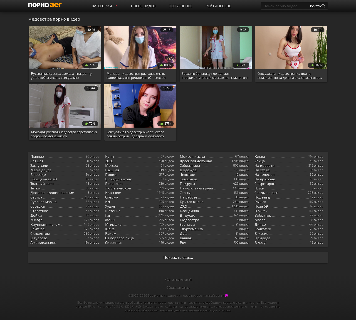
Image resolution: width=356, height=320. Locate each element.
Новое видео (143, 6)
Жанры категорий (178, 279)
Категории (105, 6)
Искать (317, 6)
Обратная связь (178, 287)
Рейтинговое (218, 6)
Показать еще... (178, 257)
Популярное (180, 6)
